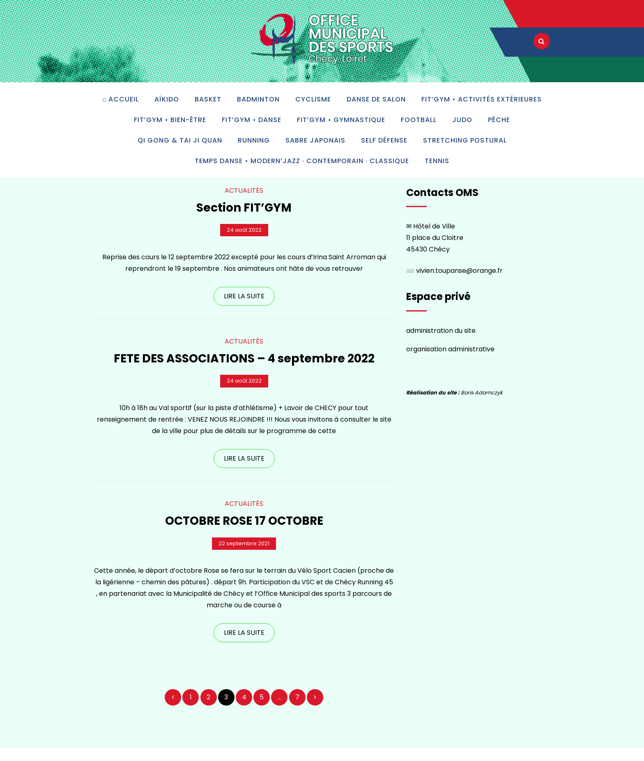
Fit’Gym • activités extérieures (481, 99)
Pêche (499, 120)
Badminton (258, 99)
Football (419, 120)
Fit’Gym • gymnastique (341, 120)
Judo (462, 120)
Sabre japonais (315, 140)
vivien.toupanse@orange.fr (459, 270)
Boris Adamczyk (482, 392)
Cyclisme (313, 99)
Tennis (437, 161)
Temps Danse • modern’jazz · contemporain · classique (302, 161)
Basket (208, 99)
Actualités (244, 190)
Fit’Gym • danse (251, 120)
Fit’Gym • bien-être (170, 120)
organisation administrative (450, 349)
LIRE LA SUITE (244, 296)
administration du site (441, 330)
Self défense (384, 140)
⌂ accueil (120, 99)
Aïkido (166, 99)
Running (254, 140)
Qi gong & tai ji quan (180, 140)
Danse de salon (376, 99)
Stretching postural (465, 140)
